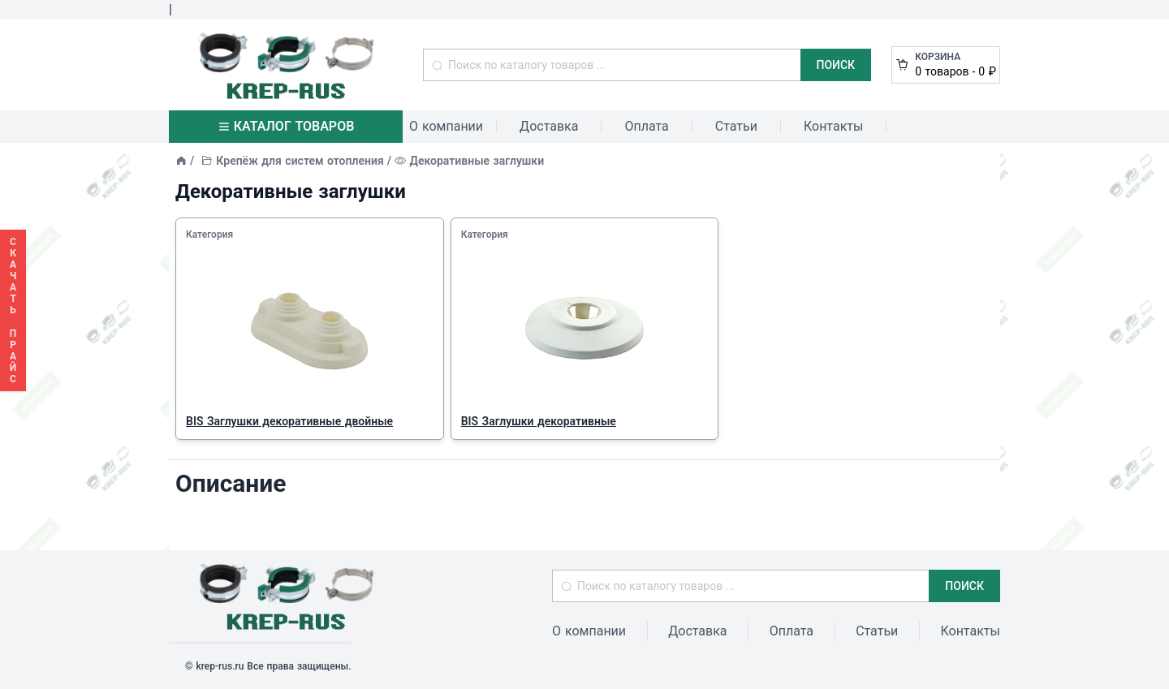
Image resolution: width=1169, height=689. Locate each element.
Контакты (833, 126)
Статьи (736, 126)
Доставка (549, 126)
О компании (446, 126)
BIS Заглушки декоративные (538, 421)
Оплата (646, 126)
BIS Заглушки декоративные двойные (289, 421)
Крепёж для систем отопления (299, 160)
